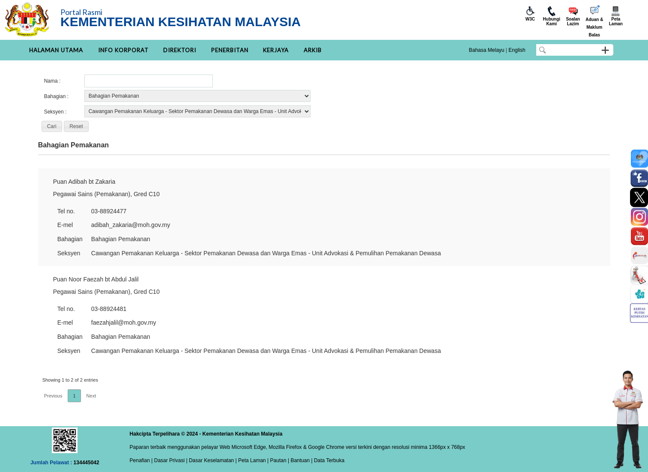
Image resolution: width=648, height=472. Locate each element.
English (516, 50)
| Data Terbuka (327, 460)
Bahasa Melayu (487, 50)
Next (91, 395)
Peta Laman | (253, 460)
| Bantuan (298, 460)
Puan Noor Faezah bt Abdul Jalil (96, 279)
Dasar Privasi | (169, 460)
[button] (52, 126)
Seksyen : (55, 112)
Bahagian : (56, 96)
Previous (53, 395)
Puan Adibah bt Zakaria (84, 181)
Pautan (278, 460)
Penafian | (141, 460)
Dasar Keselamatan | (212, 460)
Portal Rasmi (81, 12)
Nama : (52, 81)
